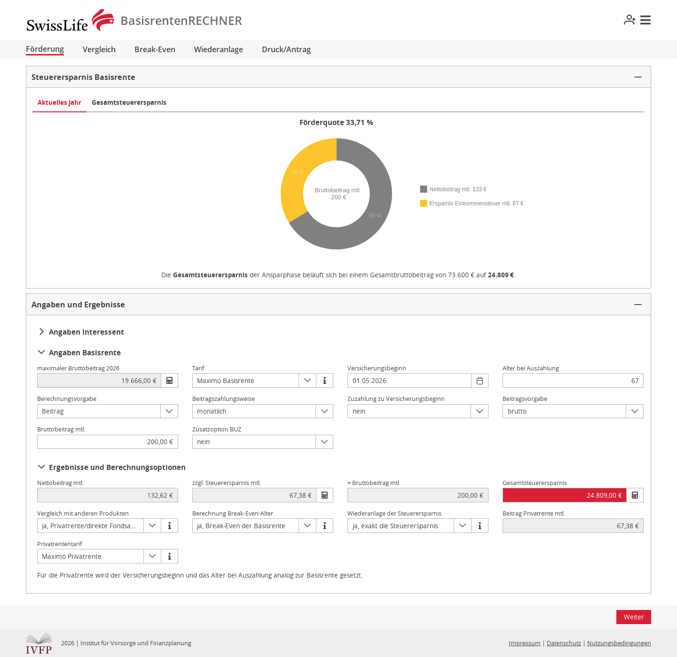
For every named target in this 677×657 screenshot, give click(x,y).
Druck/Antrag (286, 49)
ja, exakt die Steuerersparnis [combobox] (395, 525)
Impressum (525, 643)
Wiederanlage (218, 49)
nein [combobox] (359, 411)
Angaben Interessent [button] (81, 332)
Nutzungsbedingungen (619, 643)
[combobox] (409, 380)
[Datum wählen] (479, 381)
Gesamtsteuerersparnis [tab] (129, 102)
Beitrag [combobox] (52, 411)
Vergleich (99, 49)
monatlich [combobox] (211, 411)
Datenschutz (564, 643)
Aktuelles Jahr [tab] (59, 102)
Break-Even (154, 49)
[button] (338, 77)
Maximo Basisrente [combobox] (225, 380)
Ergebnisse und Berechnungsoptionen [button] (112, 467)
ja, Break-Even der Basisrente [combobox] (241, 525)
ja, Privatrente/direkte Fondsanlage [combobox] (92, 525)
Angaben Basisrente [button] (79, 352)
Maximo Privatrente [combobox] (72, 556)
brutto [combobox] (517, 411)
